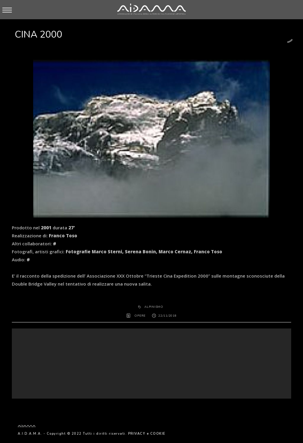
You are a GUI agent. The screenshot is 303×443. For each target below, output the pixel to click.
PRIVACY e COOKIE (146, 433)
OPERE (140, 316)
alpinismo (153, 307)
